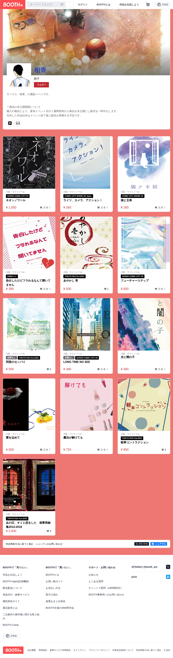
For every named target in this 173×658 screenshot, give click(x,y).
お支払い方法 (53, 588)
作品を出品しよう (129, 4)
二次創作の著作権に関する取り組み (21, 616)
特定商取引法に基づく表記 (148, 650)
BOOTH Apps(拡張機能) (16, 581)
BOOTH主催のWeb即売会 (60, 607)
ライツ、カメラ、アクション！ (82, 200)
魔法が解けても (73, 437)
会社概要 (31, 650)
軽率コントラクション (135, 442)
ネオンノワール (15, 200)
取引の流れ (52, 594)
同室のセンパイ (15, 362)
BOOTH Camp (11, 625)
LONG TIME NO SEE (76, 362)
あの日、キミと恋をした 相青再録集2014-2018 (28, 525)
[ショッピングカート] (147, 4)
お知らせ (93, 574)
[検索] (62, 4)
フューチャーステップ (135, 280)
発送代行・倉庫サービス (16, 594)
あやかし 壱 (70, 280)
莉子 (37, 78)
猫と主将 (126, 200)
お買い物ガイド (54, 581)
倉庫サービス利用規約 (60, 650)
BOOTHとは (103, 4)
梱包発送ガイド (11, 601)
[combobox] (46, 4)
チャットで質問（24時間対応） (106, 588)
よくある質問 (96, 581)
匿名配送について (12, 588)
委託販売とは (10, 607)
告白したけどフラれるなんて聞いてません (28, 282)
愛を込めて (13, 437)
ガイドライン (79, 650)
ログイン (83, 4)
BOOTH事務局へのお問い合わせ (106, 594)
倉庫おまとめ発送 (55, 601)
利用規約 (43, 650)
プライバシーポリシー (99, 650)
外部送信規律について (122, 650)
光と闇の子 (128, 357)
